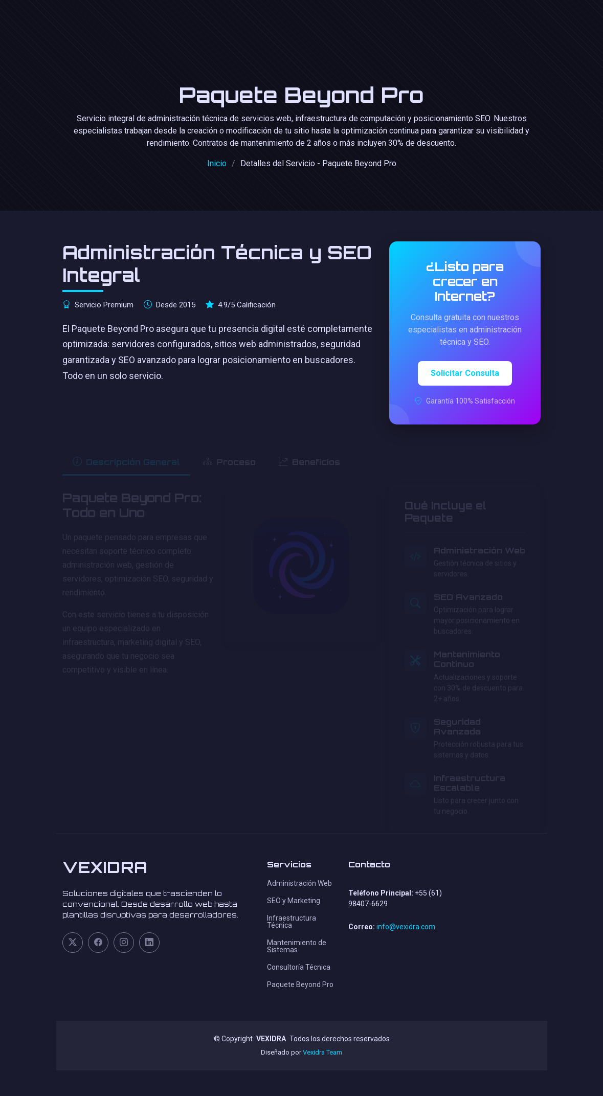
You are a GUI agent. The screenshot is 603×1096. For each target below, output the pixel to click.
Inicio (217, 163)
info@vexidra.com (405, 927)
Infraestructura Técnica (291, 921)
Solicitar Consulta (465, 373)
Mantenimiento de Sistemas (296, 946)
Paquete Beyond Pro (300, 984)
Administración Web (299, 883)
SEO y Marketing (293, 900)
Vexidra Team (322, 1052)
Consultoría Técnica (298, 967)
